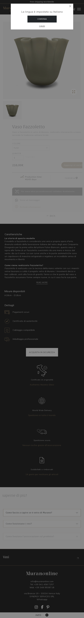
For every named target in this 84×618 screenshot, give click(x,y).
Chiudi (42, 26)
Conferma (42, 19)
